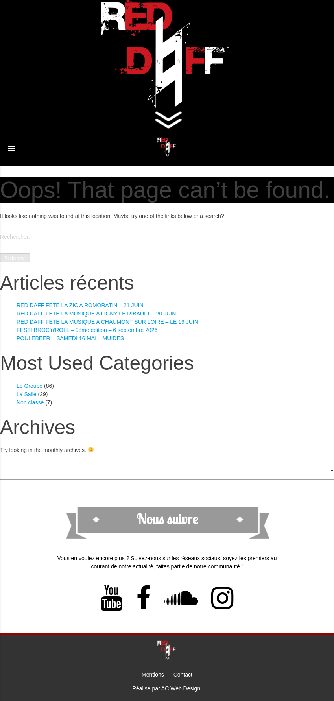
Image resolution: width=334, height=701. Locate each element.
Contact (182, 674)
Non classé (30, 402)
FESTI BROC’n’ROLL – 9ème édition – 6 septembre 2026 (87, 330)
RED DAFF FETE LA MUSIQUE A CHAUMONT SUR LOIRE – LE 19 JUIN (107, 322)
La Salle (27, 394)
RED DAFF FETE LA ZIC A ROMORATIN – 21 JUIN (80, 305)
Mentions (153, 674)
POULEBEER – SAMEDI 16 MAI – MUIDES (70, 338)
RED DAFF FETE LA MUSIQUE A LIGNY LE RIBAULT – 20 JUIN (96, 313)
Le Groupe (29, 386)
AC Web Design (180, 688)
